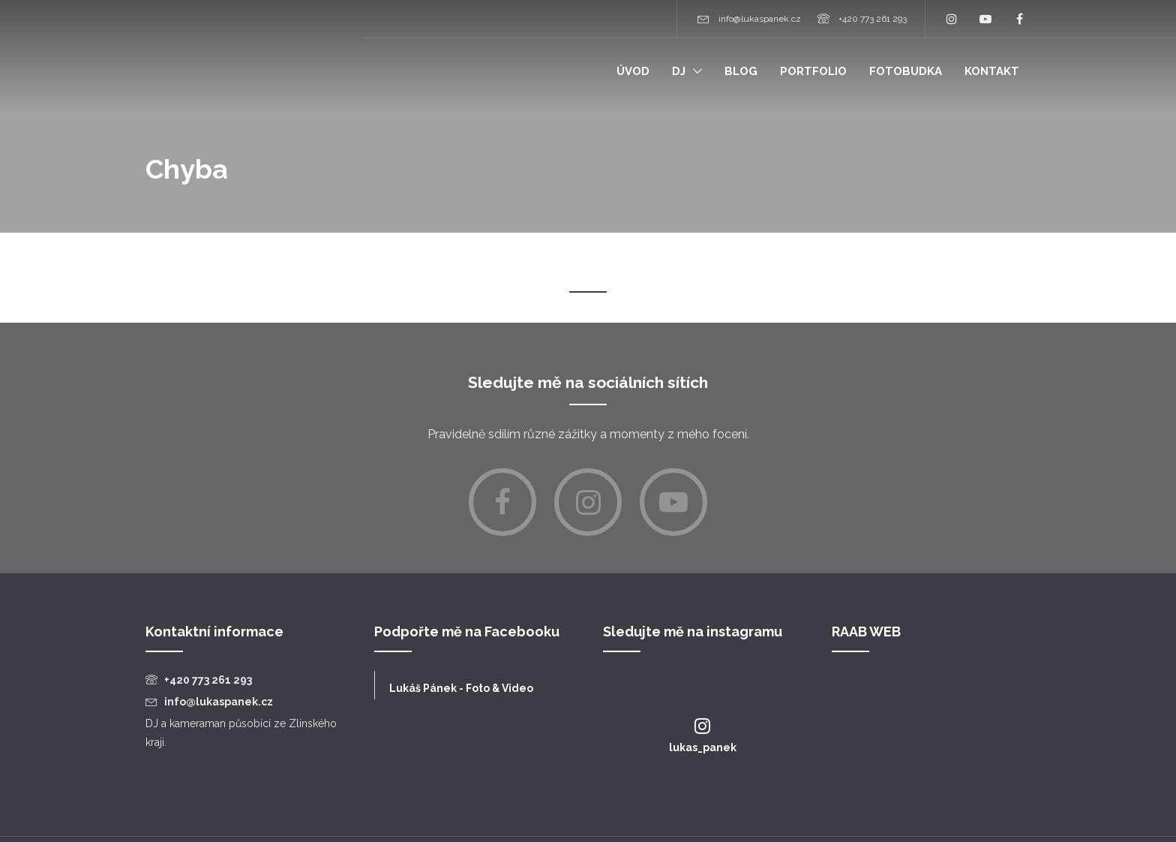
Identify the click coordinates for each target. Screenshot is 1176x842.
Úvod (633, 71)
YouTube (985, 19)
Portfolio (813, 71)
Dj (679, 71)
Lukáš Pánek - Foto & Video (461, 688)
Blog (741, 71)
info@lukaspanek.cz (759, 19)
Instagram (951, 19)
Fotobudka (905, 71)
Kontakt (991, 71)
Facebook (1019, 19)
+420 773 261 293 (872, 19)
